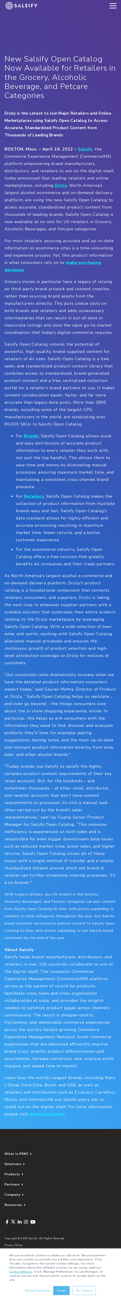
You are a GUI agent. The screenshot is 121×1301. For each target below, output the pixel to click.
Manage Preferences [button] (37, 1290)
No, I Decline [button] (84, 1290)
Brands (31, 436)
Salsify (85, 149)
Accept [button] (61, 1290)
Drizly (61, 185)
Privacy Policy (14, 1245)
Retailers (34, 496)
